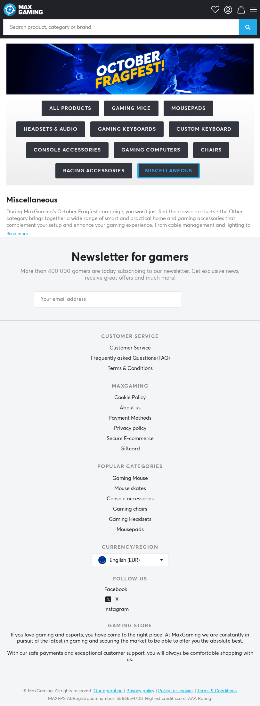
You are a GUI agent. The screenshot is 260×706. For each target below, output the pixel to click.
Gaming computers (150, 149)
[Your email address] (107, 299)
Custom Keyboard (204, 129)
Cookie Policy (130, 397)
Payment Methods (130, 418)
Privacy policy (130, 428)
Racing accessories (94, 170)
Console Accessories (67, 149)
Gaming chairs (130, 509)
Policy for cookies (175, 691)
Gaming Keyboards (127, 129)
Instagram (116, 609)
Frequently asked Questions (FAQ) (130, 358)
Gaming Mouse (130, 478)
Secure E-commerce (130, 438)
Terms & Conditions (130, 368)
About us (130, 407)
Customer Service (130, 347)
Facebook (115, 589)
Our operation (108, 691)
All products (70, 108)
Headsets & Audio (50, 129)
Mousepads (188, 108)
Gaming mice (131, 108)
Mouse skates (130, 488)
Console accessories (130, 498)
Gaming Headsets (130, 519)
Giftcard (130, 448)
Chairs (211, 149)
